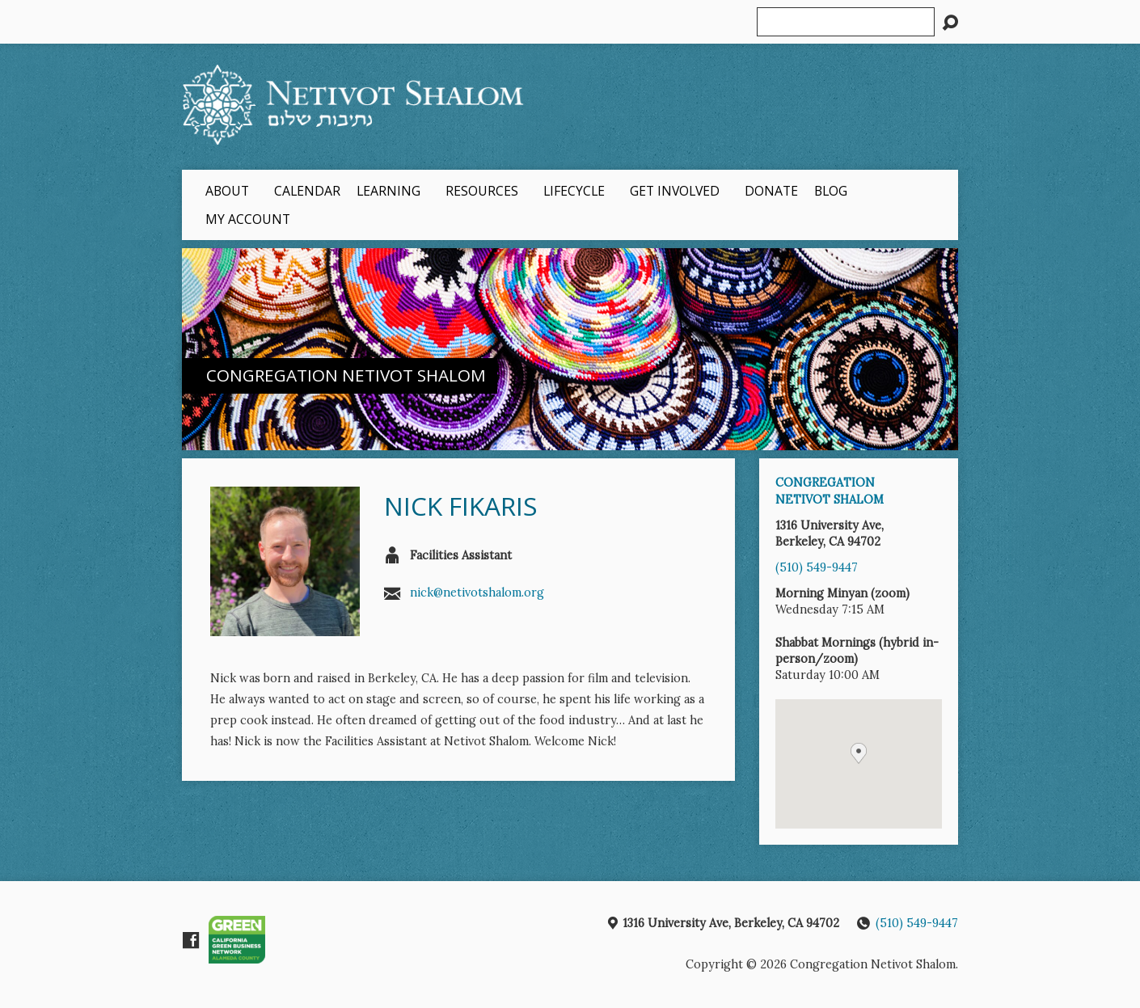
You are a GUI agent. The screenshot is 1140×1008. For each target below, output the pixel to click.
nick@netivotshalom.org (477, 592)
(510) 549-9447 (816, 567)
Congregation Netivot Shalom (346, 375)
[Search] (846, 21)
